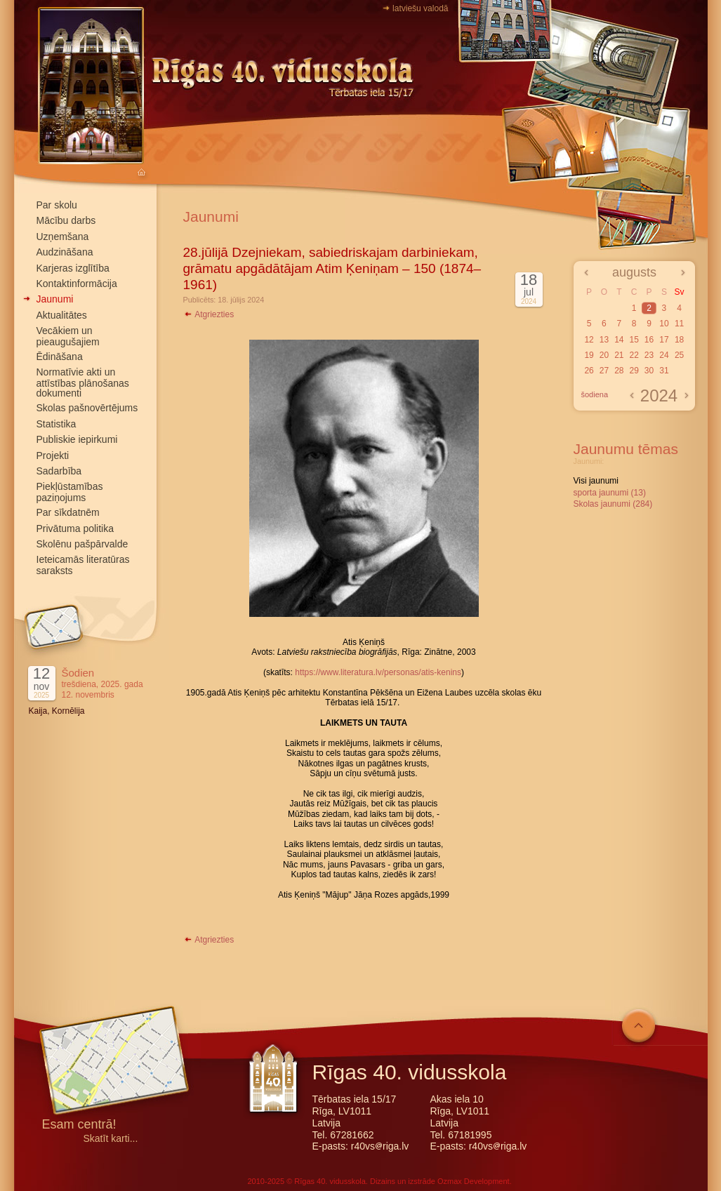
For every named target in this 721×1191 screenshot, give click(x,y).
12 (588, 340)
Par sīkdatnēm (68, 512)
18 (679, 340)
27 (604, 370)
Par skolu (57, 205)
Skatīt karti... (111, 1138)
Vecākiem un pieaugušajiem (68, 336)
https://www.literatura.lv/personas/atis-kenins (378, 672)
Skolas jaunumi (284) (613, 504)
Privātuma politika (75, 528)
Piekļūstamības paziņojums (70, 492)
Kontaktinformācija (77, 283)
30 (649, 370)
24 (663, 355)
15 (633, 340)
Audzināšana (65, 252)
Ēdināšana (60, 356)
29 (633, 370)
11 (679, 323)
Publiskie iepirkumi (77, 439)
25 (679, 355)
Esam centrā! (79, 1125)
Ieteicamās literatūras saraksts (83, 564)
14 (618, 340)
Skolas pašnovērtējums (87, 407)
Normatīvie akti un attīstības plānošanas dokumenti (83, 382)
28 (618, 370)
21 (618, 355)
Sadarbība (59, 471)
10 (663, 323)
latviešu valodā (420, 8)
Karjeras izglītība (73, 268)
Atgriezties (208, 314)
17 (663, 340)
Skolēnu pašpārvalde (82, 544)
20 (604, 355)
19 (588, 355)
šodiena (595, 394)
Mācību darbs (66, 220)
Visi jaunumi (596, 481)
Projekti (53, 455)
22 (633, 355)
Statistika (57, 424)
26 (588, 370)
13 (604, 340)
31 (663, 370)
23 (649, 355)
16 (649, 340)
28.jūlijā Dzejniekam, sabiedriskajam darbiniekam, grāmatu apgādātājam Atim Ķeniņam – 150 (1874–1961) (332, 268)
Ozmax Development (473, 1181)
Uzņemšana (63, 236)
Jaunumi (55, 299)
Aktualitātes (62, 315)
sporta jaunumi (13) (610, 493)
